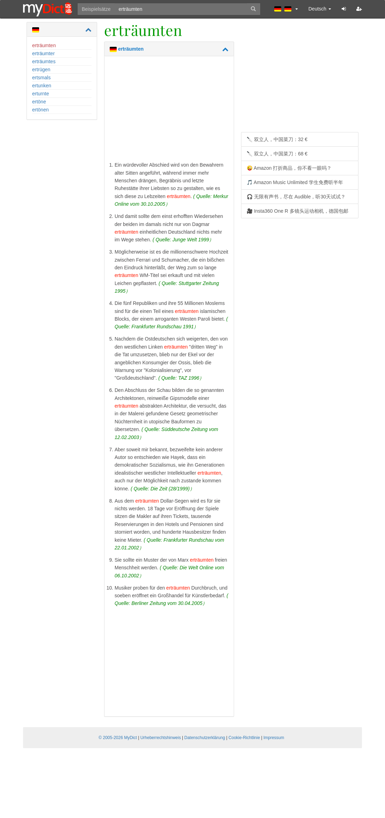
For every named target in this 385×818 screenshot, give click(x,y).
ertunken (41, 85)
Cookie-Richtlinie (244, 737)
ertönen (40, 109)
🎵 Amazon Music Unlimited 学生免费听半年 (295, 182)
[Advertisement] (169, 110)
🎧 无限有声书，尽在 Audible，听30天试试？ (296, 196)
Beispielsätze (96, 9)
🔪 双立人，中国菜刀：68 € (277, 153)
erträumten (44, 45)
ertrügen (41, 69)
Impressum (273, 737)
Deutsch (319, 9)
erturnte (40, 93)
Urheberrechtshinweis (160, 737)
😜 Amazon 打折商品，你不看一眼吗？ (289, 168)
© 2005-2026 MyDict (118, 737)
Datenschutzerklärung (204, 737)
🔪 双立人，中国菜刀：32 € (277, 139)
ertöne (39, 101)
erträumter (43, 53)
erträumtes (44, 61)
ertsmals (41, 77)
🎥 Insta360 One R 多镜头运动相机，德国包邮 (297, 211)
